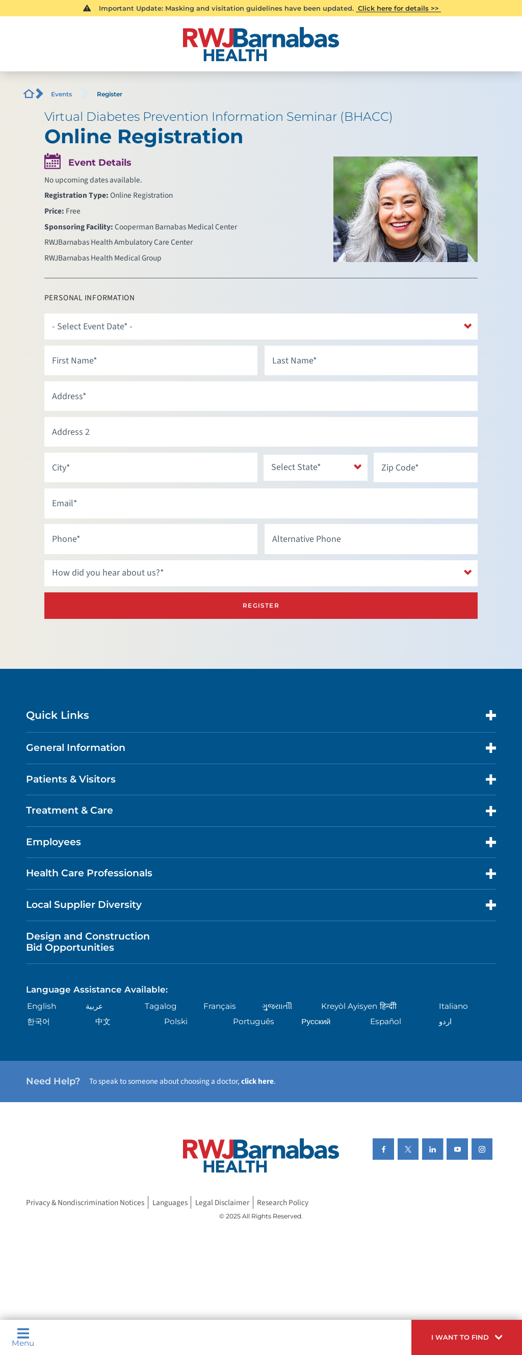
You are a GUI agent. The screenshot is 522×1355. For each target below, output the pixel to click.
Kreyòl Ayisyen (349, 1006)
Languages (170, 1202)
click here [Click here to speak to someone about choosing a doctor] (257, 1081)
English (41, 1006)
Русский (315, 1021)
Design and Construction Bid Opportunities (88, 942)
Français (219, 1006)
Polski (176, 1021)
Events (61, 94)
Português (253, 1021)
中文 (103, 1021)
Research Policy (282, 1202)
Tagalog (161, 1006)
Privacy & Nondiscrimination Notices (85, 1202)
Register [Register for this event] (261, 605)
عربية (94, 1006)
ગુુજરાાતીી (277, 1006)
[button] (466, 1337)
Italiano (453, 1006)
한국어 (38, 1021)
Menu (23, 1337)
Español (385, 1021)
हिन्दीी (388, 1006)
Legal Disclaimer (222, 1202)
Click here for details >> (398, 8)
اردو (445, 1021)
